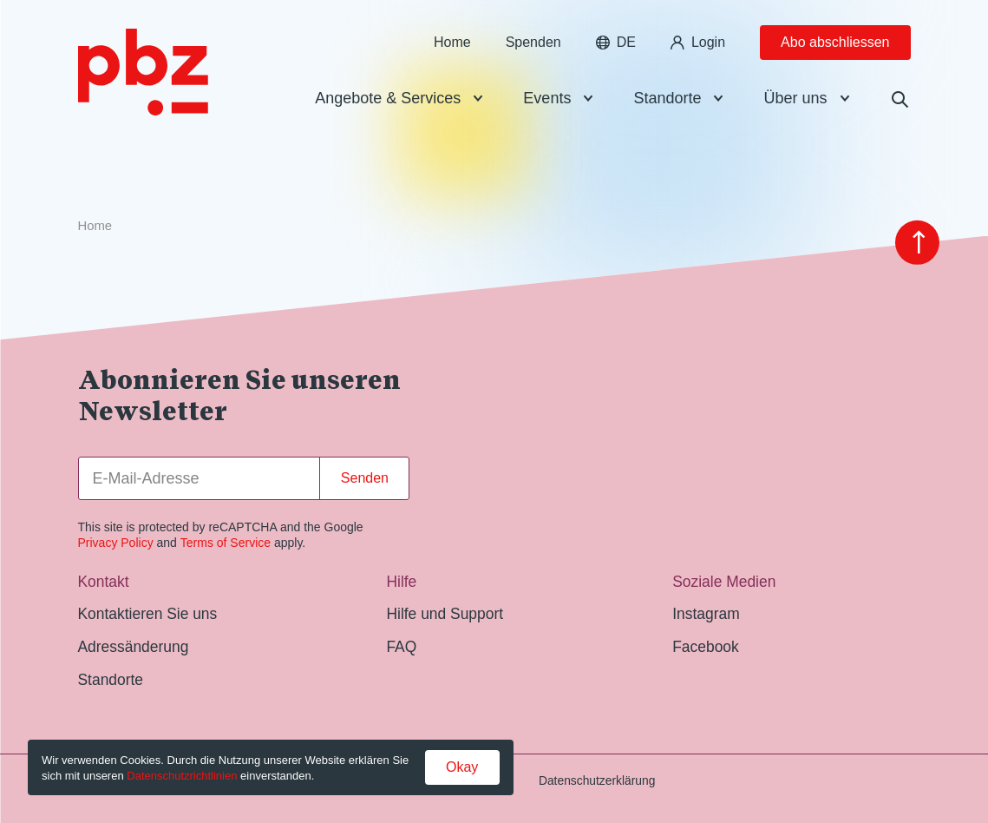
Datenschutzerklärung (597, 780)
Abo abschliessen (835, 51)
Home (452, 51)
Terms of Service (225, 543)
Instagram (705, 613)
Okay (462, 767)
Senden (365, 478)
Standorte (667, 107)
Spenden (533, 51)
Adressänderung (133, 646)
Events (547, 107)
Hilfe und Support (444, 613)
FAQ (401, 646)
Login (698, 51)
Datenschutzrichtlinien (182, 775)
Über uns (795, 107)
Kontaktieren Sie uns (148, 613)
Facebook (705, 646)
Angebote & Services (388, 107)
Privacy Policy (116, 543)
